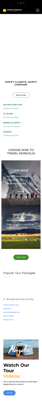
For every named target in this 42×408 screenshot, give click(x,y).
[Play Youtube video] (21, 349)
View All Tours (7, 277)
